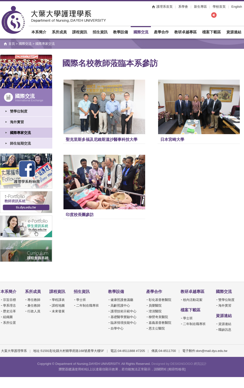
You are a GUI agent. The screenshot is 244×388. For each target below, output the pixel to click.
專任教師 (33, 300)
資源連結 (233, 32)
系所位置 (9, 323)
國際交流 (140, 32)
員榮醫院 (155, 305)
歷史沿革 (9, 311)
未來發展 (58, 311)
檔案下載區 (211, 32)
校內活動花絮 (192, 300)
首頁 (11, 44)
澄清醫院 (155, 311)
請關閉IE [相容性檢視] (169, 369)
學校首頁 (219, 6)
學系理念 (9, 305)
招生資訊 (100, 32)
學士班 (81, 300)
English (236, 6)
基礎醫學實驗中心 (123, 317)
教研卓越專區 (185, 32)
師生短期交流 (20, 143)
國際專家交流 (20, 133)
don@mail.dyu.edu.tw (211, 351)
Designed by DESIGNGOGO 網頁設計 (179, 364)
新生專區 (200, 6)
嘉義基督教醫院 (160, 323)
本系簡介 (38, 32)
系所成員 (59, 32)
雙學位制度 (18, 111)
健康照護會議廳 (122, 300)
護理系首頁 (164, 6)
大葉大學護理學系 (13, 20)
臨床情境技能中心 (123, 323)
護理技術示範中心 (123, 311)
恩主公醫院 (157, 328)
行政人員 (33, 311)
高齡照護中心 (120, 305)
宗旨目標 (9, 300)
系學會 (183, 6)
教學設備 (120, 32)
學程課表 (58, 300)
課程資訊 (79, 32)
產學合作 (161, 32)
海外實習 (17, 122)
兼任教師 (33, 305)
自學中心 (117, 328)
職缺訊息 (224, 330)
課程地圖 (58, 305)
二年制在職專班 (87, 305)
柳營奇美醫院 (158, 317)
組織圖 (8, 317)
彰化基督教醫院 (160, 300)
